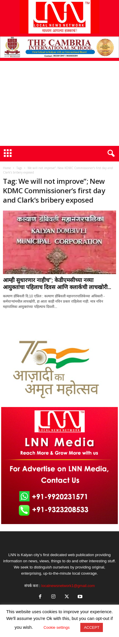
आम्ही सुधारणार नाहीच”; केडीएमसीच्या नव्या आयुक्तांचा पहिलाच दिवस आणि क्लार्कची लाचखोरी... (57, 283)
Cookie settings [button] (57, 627)
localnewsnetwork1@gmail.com (68, 585)
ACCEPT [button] (91, 627)
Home (7, 168)
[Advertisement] (59, 103)
